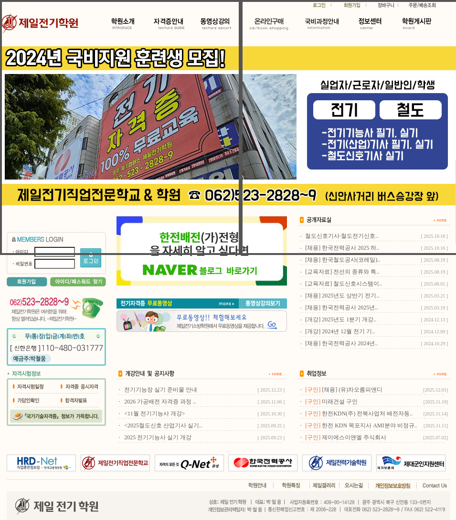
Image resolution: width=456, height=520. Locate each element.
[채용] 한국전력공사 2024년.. (341, 343)
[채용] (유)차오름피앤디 (352, 389)
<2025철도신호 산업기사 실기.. (163, 425)
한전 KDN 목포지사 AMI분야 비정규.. (369, 425)
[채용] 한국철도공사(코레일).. (342, 259)
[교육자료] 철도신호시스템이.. (343, 283)
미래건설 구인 (340, 401)
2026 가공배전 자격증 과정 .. (160, 401)
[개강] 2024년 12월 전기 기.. (340, 331)
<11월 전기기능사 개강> (154, 413)
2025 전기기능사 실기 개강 (157, 437)
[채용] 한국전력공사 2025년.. (341, 307)
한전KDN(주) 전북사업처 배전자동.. (367, 413)
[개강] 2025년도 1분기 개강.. (340, 319)
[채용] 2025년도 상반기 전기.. (342, 295)
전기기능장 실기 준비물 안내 (160, 389)
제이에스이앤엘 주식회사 (354, 437)
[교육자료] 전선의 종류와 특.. (342, 271)
